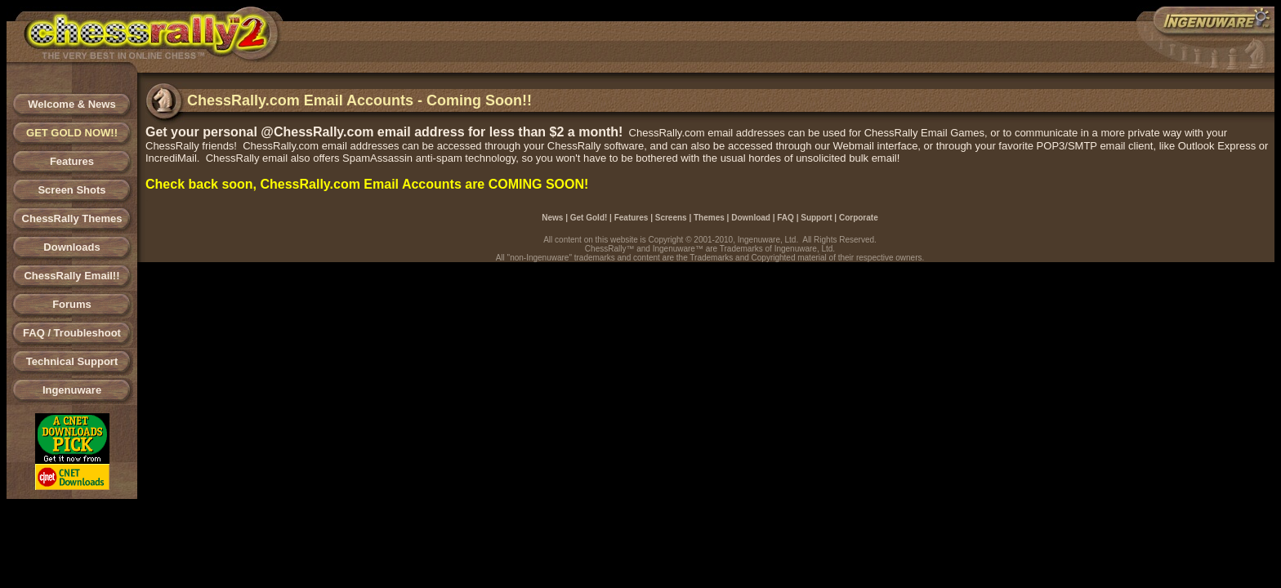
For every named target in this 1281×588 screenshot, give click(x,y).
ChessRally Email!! (71, 276)
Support (816, 217)
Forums (72, 304)
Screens (671, 217)
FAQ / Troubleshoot (72, 333)
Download (750, 217)
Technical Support (72, 361)
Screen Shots (71, 190)
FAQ (785, 217)
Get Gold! (589, 217)
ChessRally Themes (72, 218)
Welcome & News (71, 104)
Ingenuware (71, 390)
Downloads (71, 247)
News (552, 217)
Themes (709, 217)
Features (72, 161)
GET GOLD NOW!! (72, 133)
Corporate (858, 217)
